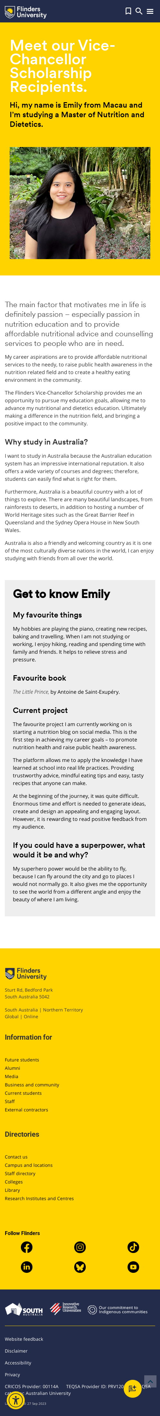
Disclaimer (16, 1351)
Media (11, 1076)
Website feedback (24, 1339)
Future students (22, 1060)
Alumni (12, 1068)
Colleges (14, 1182)
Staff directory (20, 1173)
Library (12, 1190)
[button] (128, 11)
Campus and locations (29, 1165)
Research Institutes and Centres (39, 1198)
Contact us (16, 1157)
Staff (10, 1101)
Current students (23, 1093)
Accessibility (18, 1363)
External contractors (26, 1110)
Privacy (12, 1374)
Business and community (32, 1085)
